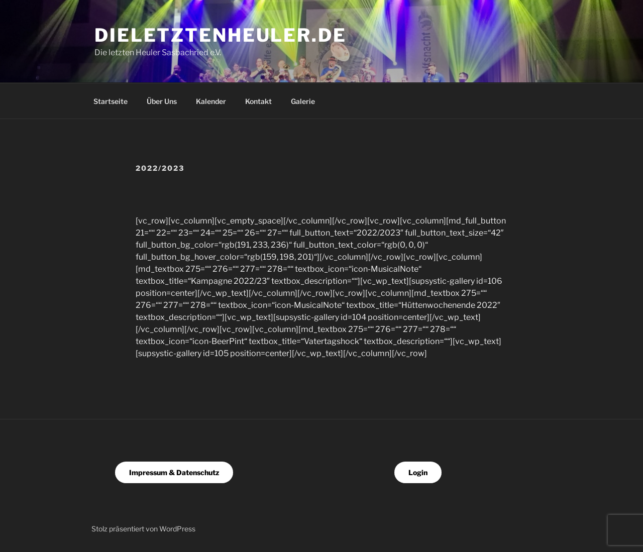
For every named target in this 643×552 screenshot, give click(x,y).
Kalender (211, 101)
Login (417, 472)
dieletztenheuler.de (220, 35)
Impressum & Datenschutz (174, 472)
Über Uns (162, 101)
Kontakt (258, 101)
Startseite (110, 101)
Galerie (303, 101)
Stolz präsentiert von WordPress (143, 528)
